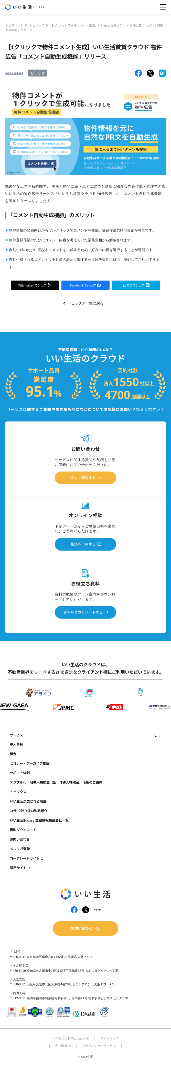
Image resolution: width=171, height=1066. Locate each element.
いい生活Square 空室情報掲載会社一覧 (39, 820)
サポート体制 (20, 773)
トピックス (18, 792)
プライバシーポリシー (99, 1046)
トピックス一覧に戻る (85, 303)
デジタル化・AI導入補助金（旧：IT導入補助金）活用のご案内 (56, 782)
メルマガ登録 (20, 849)
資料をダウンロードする (83, 612)
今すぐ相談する (83, 478)
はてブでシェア (136, 285)
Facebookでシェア (85, 285)
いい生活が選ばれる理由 (28, 801)
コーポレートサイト (25, 858)
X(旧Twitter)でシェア (34, 285)
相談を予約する (83, 544)
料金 (13, 754)
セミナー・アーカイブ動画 (29, 763)
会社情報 (63, 1046)
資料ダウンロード (23, 830)
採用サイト (18, 868)
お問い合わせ (20, 839)
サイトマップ (109, 1038)
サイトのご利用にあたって (70, 1038)
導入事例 (16, 744)
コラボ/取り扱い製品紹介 (28, 811)
